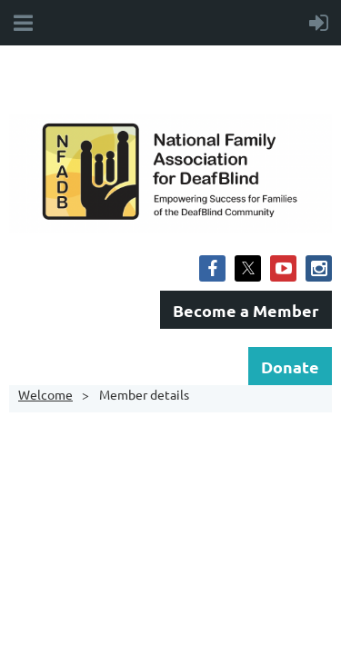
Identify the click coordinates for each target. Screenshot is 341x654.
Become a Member (246, 310)
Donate (290, 366)
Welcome (45, 394)
